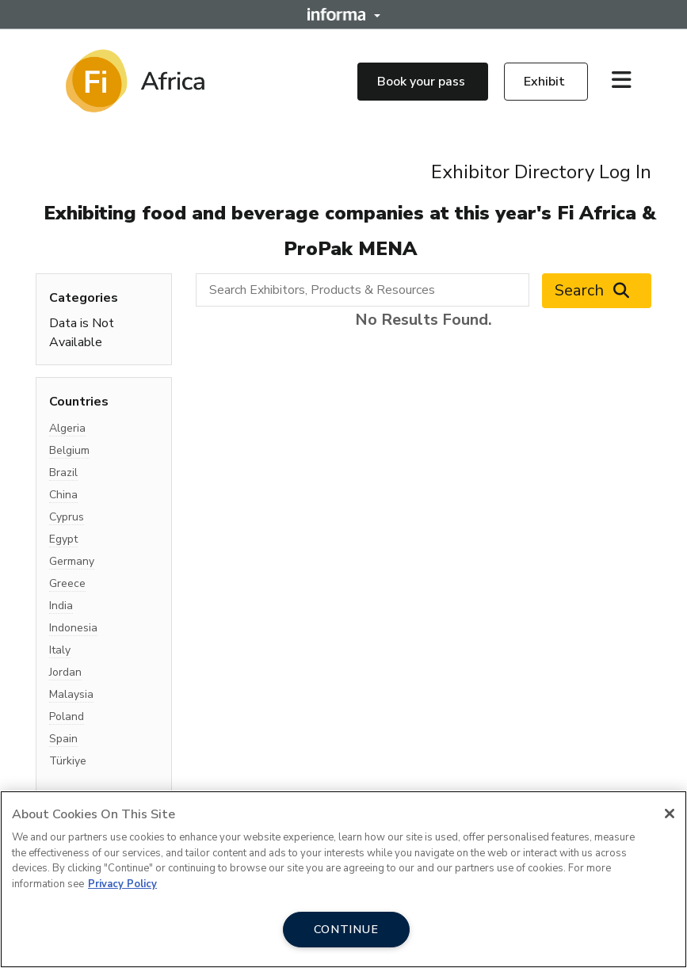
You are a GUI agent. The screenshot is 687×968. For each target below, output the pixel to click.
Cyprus (66, 516)
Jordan (65, 672)
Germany (71, 561)
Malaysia (71, 694)
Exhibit (546, 81)
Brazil (63, 472)
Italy (60, 649)
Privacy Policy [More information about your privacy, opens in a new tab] (122, 884)
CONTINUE (346, 929)
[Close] (669, 813)
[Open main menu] (627, 80)
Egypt (63, 539)
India (61, 605)
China (63, 494)
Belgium (69, 450)
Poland (66, 716)
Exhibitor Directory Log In (541, 172)
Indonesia (73, 627)
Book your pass (422, 81)
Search (597, 291)
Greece (67, 583)
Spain (63, 738)
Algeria (67, 428)
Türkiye (67, 760)
